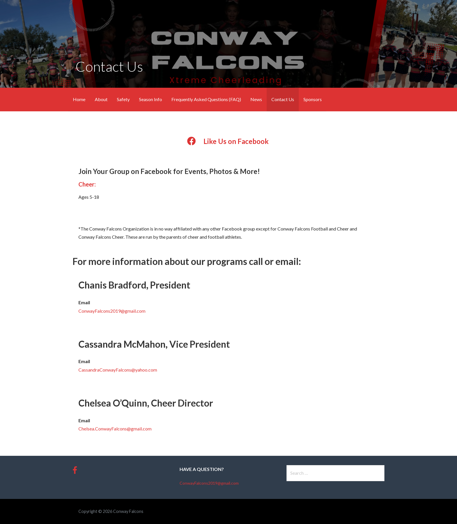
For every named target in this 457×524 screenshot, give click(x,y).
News (256, 99)
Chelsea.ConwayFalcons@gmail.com (115, 428)
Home (79, 99)
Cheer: (87, 184)
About (101, 99)
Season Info (150, 99)
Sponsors (312, 99)
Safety (123, 99)
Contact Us (282, 99)
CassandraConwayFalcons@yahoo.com (117, 369)
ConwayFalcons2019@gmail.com (111, 311)
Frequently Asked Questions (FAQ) (206, 99)
